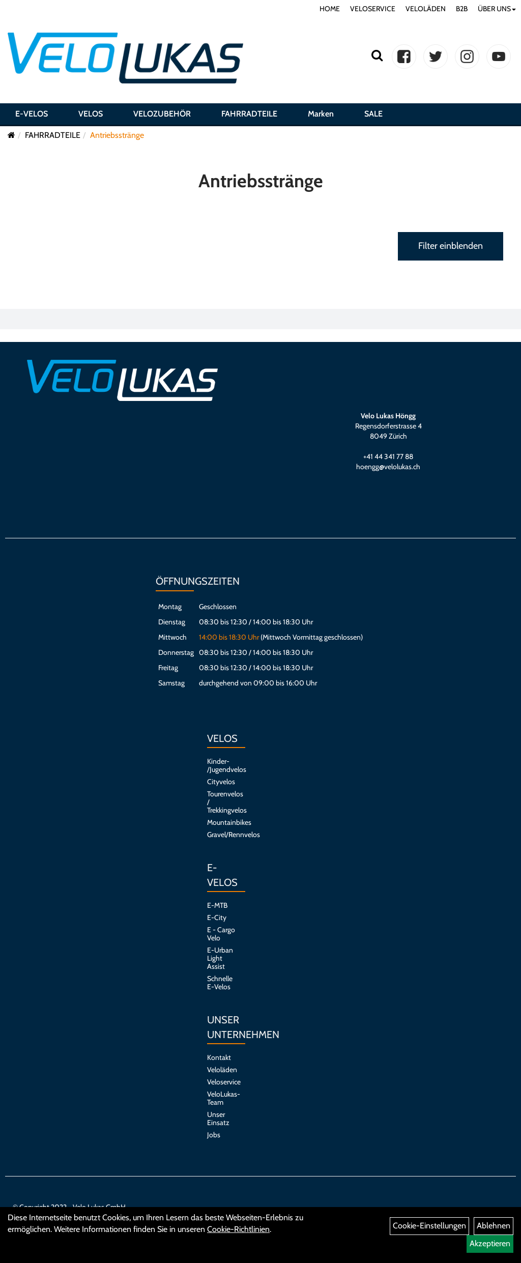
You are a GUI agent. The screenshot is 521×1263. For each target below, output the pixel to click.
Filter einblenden (450, 245)
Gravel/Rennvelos (221, 834)
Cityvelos (221, 781)
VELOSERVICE (372, 8)
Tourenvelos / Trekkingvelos (221, 802)
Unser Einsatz (218, 1118)
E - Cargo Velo (221, 933)
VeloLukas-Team (221, 1098)
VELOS (90, 114)
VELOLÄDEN (426, 8)
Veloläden (221, 1069)
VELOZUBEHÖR (162, 114)
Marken (321, 114)
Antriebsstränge (117, 135)
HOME (330, 8)
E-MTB (217, 905)
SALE (373, 114)
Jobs (213, 1134)
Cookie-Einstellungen (429, 1225)
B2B (462, 8)
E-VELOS (31, 114)
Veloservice (221, 1081)
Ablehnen (493, 1225)
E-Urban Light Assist (220, 958)
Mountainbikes (221, 822)
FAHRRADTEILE (249, 114)
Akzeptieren (490, 1243)
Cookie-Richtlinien (238, 1229)
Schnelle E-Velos (220, 982)
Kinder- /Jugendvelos (221, 765)
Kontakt (219, 1057)
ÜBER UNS (497, 8)
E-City (216, 917)
